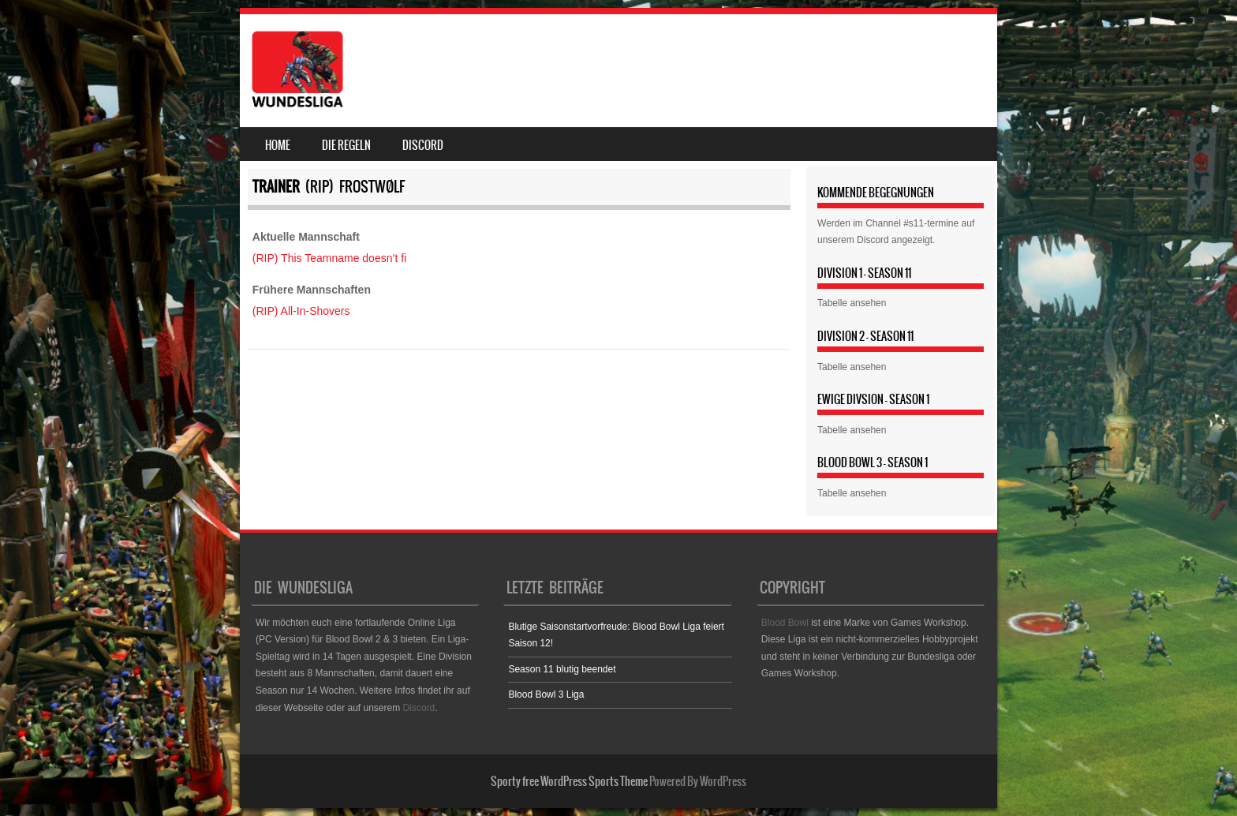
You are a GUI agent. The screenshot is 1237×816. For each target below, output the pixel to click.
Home (277, 145)
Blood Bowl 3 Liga (546, 694)
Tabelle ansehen (851, 303)
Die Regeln (346, 145)
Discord (422, 145)
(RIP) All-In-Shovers (301, 311)
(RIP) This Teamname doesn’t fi (329, 258)
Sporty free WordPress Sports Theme (569, 781)
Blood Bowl (785, 622)
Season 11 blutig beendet (561, 669)
